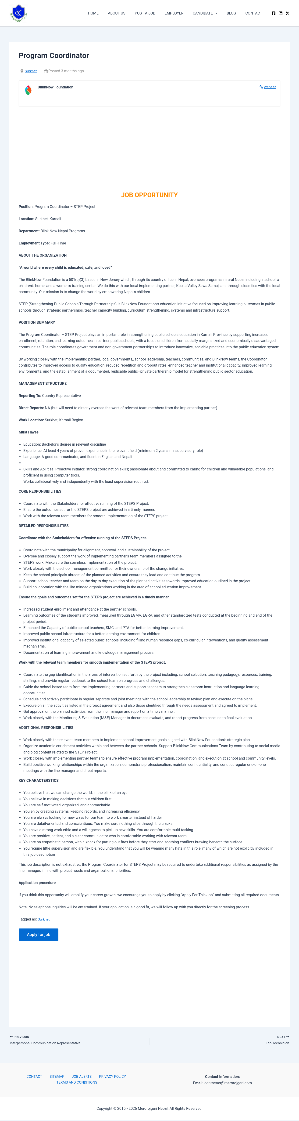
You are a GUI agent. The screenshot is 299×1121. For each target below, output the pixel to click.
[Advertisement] (149, 146)
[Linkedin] (280, 13)
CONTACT (254, 13)
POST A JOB (153, 13)
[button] (219, 13)
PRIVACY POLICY (108, 1077)
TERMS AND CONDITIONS (77, 1083)
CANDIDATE (209, 13)
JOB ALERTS (79, 1077)
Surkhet (31, 71)
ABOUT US (127, 13)
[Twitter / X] (287, 13)
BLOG (234, 13)
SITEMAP (57, 1077)
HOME (105, 13)
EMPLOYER (180, 13)
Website (269, 87)
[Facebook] (273, 13)
